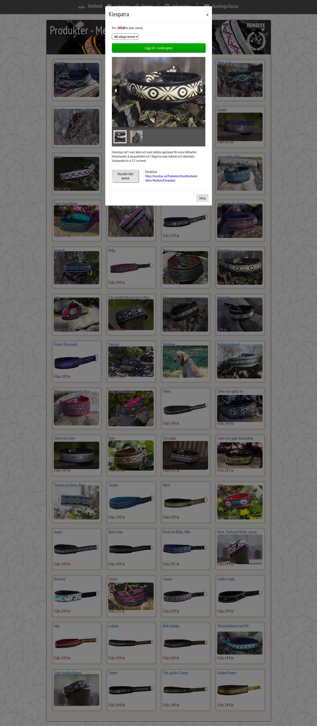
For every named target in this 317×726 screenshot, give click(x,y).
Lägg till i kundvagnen (158, 47)
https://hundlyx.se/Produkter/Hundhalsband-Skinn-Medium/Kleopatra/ (171, 178)
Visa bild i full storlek (125, 176)
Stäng (202, 198)
